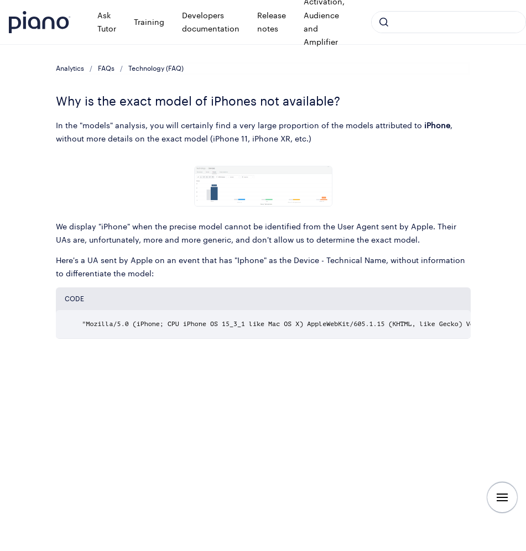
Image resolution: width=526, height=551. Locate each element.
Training (149, 22)
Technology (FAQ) (156, 68)
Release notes (271, 22)
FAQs (106, 68)
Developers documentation (210, 22)
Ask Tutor (106, 22)
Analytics (70, 68)
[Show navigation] (502, 497)
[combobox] (448, 22)
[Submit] (384, 22)
